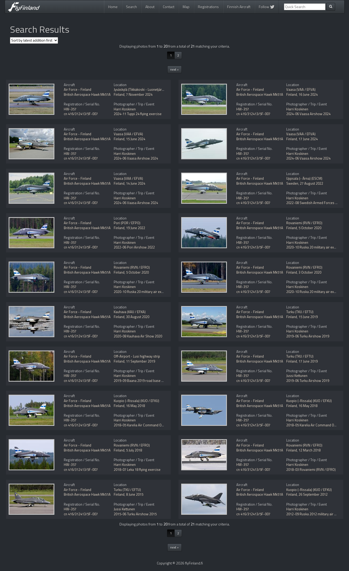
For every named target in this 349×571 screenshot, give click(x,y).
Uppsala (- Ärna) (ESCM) (304, 178)
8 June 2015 (134, 494)
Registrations (208, 6)
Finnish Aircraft (238, 6)
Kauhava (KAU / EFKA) (130, 311)
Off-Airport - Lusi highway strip (137, 356)
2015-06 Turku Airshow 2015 (135, 514)
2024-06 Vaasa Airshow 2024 (308, 113)
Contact (168, 6)
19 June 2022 (135, 227)
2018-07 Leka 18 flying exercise (137, 469)
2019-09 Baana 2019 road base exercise (144, 380)
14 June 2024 (135, 183)
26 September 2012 (313, 494)
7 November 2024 (139, 94)
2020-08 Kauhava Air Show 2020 (138, 336)
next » (174, 69)
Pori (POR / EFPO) (127, 222)
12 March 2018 (310, 450)
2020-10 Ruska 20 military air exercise (314, 247)
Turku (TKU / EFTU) (299, 311)
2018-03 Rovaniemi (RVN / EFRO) (311, 469)
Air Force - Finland (77, 89)
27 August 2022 (311, 183)
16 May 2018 (135, 405)
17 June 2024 (308, 139)
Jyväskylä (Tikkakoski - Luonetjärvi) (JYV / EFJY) (148, 89)
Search (131, 6)
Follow (266, 6)
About (150, 6)
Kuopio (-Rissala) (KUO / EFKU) (136, 400)
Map (186, 6)
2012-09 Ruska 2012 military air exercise (316, 514)
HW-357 (70, 109)
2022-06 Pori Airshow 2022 (134, 247)
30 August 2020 (137, 316)
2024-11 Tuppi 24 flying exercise (138, 113)
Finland (119, 94)
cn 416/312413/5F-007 (81, 113)
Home (113, 6)
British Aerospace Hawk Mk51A (87, 94)
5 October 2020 (310, 227)
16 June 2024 (308, 94)
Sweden (292, 183)
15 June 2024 (135, 139)
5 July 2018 (134, 450)
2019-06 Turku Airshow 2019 (307, 336)
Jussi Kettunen (296, 375)
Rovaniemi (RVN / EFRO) (304, 222)
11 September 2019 (140, 361)
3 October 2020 (310, 272)
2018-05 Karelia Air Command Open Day (144, 425)
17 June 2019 (308, 361)
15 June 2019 (308, 316)
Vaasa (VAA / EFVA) (301, 89)
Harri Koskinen (125, 109)
